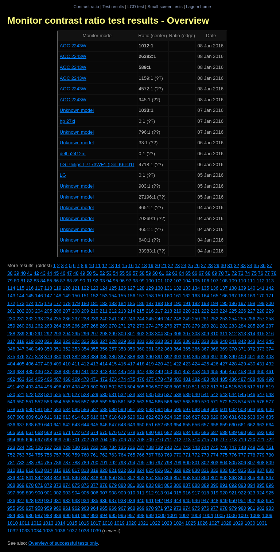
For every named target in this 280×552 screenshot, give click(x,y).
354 (85, 349)
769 (168, 455)
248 (178, 318)
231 (20, 318)
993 (94, 515)
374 (270, 349)
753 (20, 455)
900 (39, 493)
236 (67, 318)
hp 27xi (67, 121)
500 (94, 386)
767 (150, 455)
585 (76, 409)
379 (48, 356)
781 (11, 462)
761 (94, 455)
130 (159, 288)
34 (249, 265)
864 (242, 477)
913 (159, 493)
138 (233, 288)
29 (216, 265)
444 (113, 371)
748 (242, 447)
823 (131, 470)
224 (224, 311)
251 (205, 318)
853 (141, 477)
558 (94, 401)
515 (233, 386)
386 (113, 356)
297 (94, 333)
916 (187, 493)
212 (113, 311)
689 (233, 432)
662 (252, 424)
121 (76, 288)
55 (122, 273)
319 (30, 341)
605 (261, 409)
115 (20, 288)
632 (242, 417)
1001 (172, 515)
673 (85, 432)
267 (85, 326)
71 (227, 273)
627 (196, 417)
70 (220, 273)
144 (20, 295)
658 (214, 424)
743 (196, 447)
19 (150, 265)
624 (168, 417)
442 (94, 371)
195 (224, 303)
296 (85, 333)
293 (58, 333)
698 (48, 439)
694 (11, 439)
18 (144, 265)
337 (196, 341)
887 (187, 485)
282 (224, 326)
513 (214, 386)
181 (94, 303)
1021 (143, 523)
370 (233, 349)
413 (94, 364)
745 (214, 447)
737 (141, 447)
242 (122, 318)
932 (67, 500)
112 (261, 280)
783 (30, 462)
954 (270, 500)
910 (131, 493)
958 (39, 508)
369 (224, 349)
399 (233, 356)
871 (39, 485)
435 (30, 371)
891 (224, 485)
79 (9, 280)
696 (30, 439)
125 (113, 288)
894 (252, 485)
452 (187, 371)
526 (67, 394)
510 (187, 386)
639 (39, 424)
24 (183, 265)
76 (260, 273)
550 (20, 401)
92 (95, 280)
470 (85, 379)
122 (85, 288)
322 (58, 341)
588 (104, 409)
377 (30, 356)
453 (196, 371)
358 (122, 349)
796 (150, 462)
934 (85, 500)
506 (150, 386)
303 (150, 333)
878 (104, 485)
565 (159, 401)
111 (252, 280)
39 (16, 273)
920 (224, 493)
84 (42, 280)
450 (168, 371)
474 (122, 379)
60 (155, 273)
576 (261, 401)
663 (261, 424)
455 (214, 371)
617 (104, 417)
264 (58, 326)
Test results (113, 6)
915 (178, 493)
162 (187, 295)
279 (196, 326)
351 (58, 349)
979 (233, 508)
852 (131, 477)
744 (205, 447)
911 (141, 493)
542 (214, 394)
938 (122, 500)
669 (48, 432)
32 (236, 265)
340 (224, 341)
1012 (36, 523)
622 (150, 417)
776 (233, 455)
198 (252, 303)
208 (76, 311)
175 (39, 303)
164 (205, 295)
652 (159, 424)
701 (76, 439)
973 (178, 508)
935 (94, 500)
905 (85, 493)
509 (178, 386)
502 (113, 386)
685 (196, 432)
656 (196, 424)
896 (270, 485)
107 (214, 280)
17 (137, 265)
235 (58, 318)
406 (30, 364)
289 (20, 333)
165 (214, 295)
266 (76, 326)
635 (270, 417)
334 (168, 341)
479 (168, 379)
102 (168, 280)
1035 (48, 530)
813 (39, 470)
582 (48, 409)
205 (48, 311)
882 (141, 485)
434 (20, 371)
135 (205, 288)
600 (214, 409)
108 (224, 280)
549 (11, 401)
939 (131, 500)
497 (67, 386)
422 (178, 364)
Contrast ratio (86, 6)
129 (150, 288)
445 (122, 371)
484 (214, 379)
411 (76, 364)
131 (168, 288)
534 (141, 394)
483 (205, 379)
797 (159, 462)
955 (11, 508)
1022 (155, 523)
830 (196, 470)
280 (205, 326)
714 (196, 439)
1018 (107, 523)
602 (233, 409)
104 (187, 280)
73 (240, 273)
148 (58, 295)
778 (252, 455)
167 (233, 295)
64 (181, 273)
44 (49, 273)
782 (20, 462)
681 (159, 432)
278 (187, 326)
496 (58, 386)
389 (141, 356)
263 (48, 326)
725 (30, 447)
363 (168, 349)
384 (94, 356)
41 (29, 273)
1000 (160, 515)
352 (67, 349)
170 (261, 295)
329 (122, 341)
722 (270, 439)
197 (242, 303)
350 (48, 349)
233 (39, 318)
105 (196, 280)
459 (252, 371)
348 (30, 349)
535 (150, 394)
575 (252, 401)
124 (104, 288)
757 (58, 455)
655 (187, 424)
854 (150, 477)
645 (94, 424)
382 (76, 356)
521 (20, 394)
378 (39, 356)
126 (122, 288)
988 (48, 515)
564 (150, 401)
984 (11, 515)
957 (30, 508)
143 (11, 295)
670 (58, 432)
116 (30, 288)
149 (67, 295)
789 (85, 462)
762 (104, 455)
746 (224, 447)
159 (159, 295)
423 (187, 364)
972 (168, 508)
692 (261, 432)
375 (11, 356)
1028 (226, 523)
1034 (36, 530)
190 (178, 303)
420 (159, 364)
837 (261, 470)
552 (39, 401)
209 (85, 311)
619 (122, 417)
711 (168, 439)
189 (168, 303)
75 (253, 273)
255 (242, 318)
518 (261, 386)
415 (113, 364)
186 (141, 303)
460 (261, 371)
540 (196, 394)
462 (11, 379)
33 (243, 265)
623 (159, 417)
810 (11, 470)
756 (48, 455)
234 (48, 318)
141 (261, 288)
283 (233, 326)
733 (104, 447)
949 (224, 500)
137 (224, 288)
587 (94, 409)
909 (122, 493)
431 (261, 364)
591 (131, 409)
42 (36, 273)
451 (178, 371)
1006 (231, 515)
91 (89, 280)
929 (39, 500)
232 (30, 318)
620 (131, 417)
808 (261, 462)
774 (214, 455)
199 (261, 303)
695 (20, 439)
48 (75, 273)
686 (205, 432)
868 (11, 485)
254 (233, 318)
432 (270, 364)
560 (113, 401)
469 (76, 379)
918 (205, 493)
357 (113, 349)
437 (48, 371)
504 (131, 386)
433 (11, 371)
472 (104, 379)
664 (270, 424)
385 (104, 356)
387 (122, 356)
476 (141, 379)
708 (141, 439)
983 (270, 508)
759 (76, 455)
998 (141, 515)
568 (187, 401)
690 (242, 432)
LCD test (136, 6)
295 (76, 333)
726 (39, 447)
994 (104, 515)
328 (113, 341)
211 (104, 311)
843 (48, 477)
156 (131, 295)
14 (117, 265)
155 (122, 295)
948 (214, 500)
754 (30, 455)
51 (95, 273)
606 (270, 409)
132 (178, 288)
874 (67, 485)
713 (187, 439)
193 (205, 303)
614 (76, 417)
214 (131, 311)
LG (63, 175)
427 (224, 364)
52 (102, 273)
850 (113, 477)
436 (39, 371)
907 (104, 493)
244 (141, 318)
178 (67, 303)
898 (20, 493)
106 (205, 280)
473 (113, 379)
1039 (95, 530)
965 (104, 508)
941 (150, 500)
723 (11, 447)
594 (159, 409)
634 (261, 417)
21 (163, 265)
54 (115, 273)
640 (48, 424)
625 (178, 417)
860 (205, 477)
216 (150, 311)
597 (187, 409)
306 (178, 333)
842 (39, 477)
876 (85, 485)
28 (210, 265)
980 (242, 508)
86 (56, 280)
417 (131, 364)
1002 (184, 515)
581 (39, 409)
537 (168, 394)
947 (205, 500)
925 (270, 493)
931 (58, 500)
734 (113, 447)
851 (122, 477)
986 (30, 515)
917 (196, 493)
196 (233, 303)
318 (20, 341)
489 (261, 379)
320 (39, 341)
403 (270, 356)
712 (178, 439)
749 (252, 447)
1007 (243, 515)
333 (159, 341)
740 (168, 447)
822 (122, 470)
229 (270, 311)
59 (148, 273)
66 (194, 273)
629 (214, 417)
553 (48, 401)
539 (187, 394)
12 (104, 265)
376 (20, 356)
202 (20, 311)
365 (187, 349)
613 (67, 417)
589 (113, 409)
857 (178, 477)
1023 (167, 523)
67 (201, 273)
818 (85, 470)
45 (56, 273)
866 (261, 477)
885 (168, 485)
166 (224, 295)
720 (252, 439)
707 (131, 439)
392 (168, 356)
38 (9, 273)
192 (196, 303)
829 (187, 470)
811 (20, 470)
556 (76, 401)
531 (113, 394)
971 (159, 508)
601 (224, 409)
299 (113, 333)
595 (168, 409)
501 (104, 386)
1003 (196, 515)
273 (141, 326)
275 (159, 326)
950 (233, 500)
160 (168, 295)
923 (252, 493)
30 (223, 265)
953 (261, 500)
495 (48, 386)
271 (122, 326)
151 (85, 295)
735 (122, 447)
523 (39, 394)
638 (30, 424)
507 (159, 386)
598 (196, 409)
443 (104, 371)
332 (150, 341)
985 (20, 515)
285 (252, 326)
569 (196, 401)
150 (76, 295)
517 (252, 386)
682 (168, 432)
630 (224, 417)
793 (122, 462)
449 (159, 371)
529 (94, 394)
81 (23, 280)
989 (58, 515)
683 (178, 432)
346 (11, 349)
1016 (83, 523)
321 (48, 341)
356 (104, 349)
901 (48, 493)
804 (224, 462)
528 (85, 394)
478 (159, 379)
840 (20, 477)
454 (205, 371)
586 (85, 409)
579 (20, 409)
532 (122, 394)
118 (48, 288)
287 (270, 326)
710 (159, 439)
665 (11, 432)
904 (76, 493)
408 (48, 364)
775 (224, 455)
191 (187, 303)
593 (150, 409)
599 (205, 409)
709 (150, 439)
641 (58, 424)
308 (196, 333)
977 (214, 508)
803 (214, 462)
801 (196, 462)
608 (20, 417)
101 (159, 280)
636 (11, 424)
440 (76, 371)
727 (48, 447)
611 (48, 417)
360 (141, 349)
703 (94, 439)
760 (85, 455)
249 (187, 318)
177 (58, 303)
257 (261, 318)
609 (30, 417)
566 (168, 401)
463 (20, 379)
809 (270, 462)
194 (214, 303)
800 (187, 462)
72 (234, 273)
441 (85, 371)
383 (85, 356)
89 (75, 280)
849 (104, 477)
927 (20, 500)
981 (252, 508)
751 (270, 447)
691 (252, 432)
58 (141, 273)
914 (168, 493)
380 (58, 356)
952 (252, 500)
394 (187, 356)
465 (39, 379)
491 (11, 386)
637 (20, 424)
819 (94, 470)
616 (94, 417)
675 (104, 432)
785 (48, 462)
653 (168, 424)
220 (187, 311)
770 (178, 455)
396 (205, 356)
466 (48, 379)
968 (131, 508)
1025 (190, 523)
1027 (214, 523)
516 (242, 386)
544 (233, 394)
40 (23, 273)
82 (29, 280)
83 (36, 280)
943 (168, 500)
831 (205, 470)
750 (261, 447)
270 (113, 326)
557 (85, 401)
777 (242, 455)
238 (85, 318)
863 (233, 477)
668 (39, 432)
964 (94, 508)
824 (141, 470)
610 (39, 417)
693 (270, 432)
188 (159, 303)
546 (252, 394)
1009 (267, 515)
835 (242, 470)
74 (247, 273)
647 (113, 424)
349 (39, 349)
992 (85, 515)
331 (141, 341)
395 (196, 356)
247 (168, 318)
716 (214, 439)
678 (131, 432)
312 (233, 333)
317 (11, 341)
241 (113, 318)
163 (196, 295)
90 (82, 280)
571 (214, 401)
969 (141, 508)
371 (242, 349)
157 (141, 295)
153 (104, 295)
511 (196, 386)
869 (20, 485)
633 (252, 417)
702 (85, 439)
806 (242, 462)
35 (256, 265)
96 (122, 280)
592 (141, 409)
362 (159, 349)
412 (85, 364)
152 (94, 295)
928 (30, 500)
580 (30, 409)
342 (242, 341)
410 (67, 364)
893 (242, 485)
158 (150, 295)
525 (58, 394)
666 (20, 432)
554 (58, 401)
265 (67, 326)
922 (242, 493)
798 (168, 462)
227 (252, 311)
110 (242, 280)
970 (150, 508)
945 (187, 500)
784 (39, 462)
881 (131, 485)
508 (168, 386)
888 (196, 485)
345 (270, 341)
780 (270, 455)
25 (190, 265)
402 (261, 356)
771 (187, 455)
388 (131, 356)
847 (85, 477)
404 (11, 364)
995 (113, 515)
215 (141, 311)
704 (104, 439)
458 (242, 371)
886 (178, 485)
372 (252, 349)
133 (187, 288)
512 (205, 386)
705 (113, 439)
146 (39, 295)
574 (242, 401)
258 (270, 318)
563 (141, 401)
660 (233, 424)
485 (224, 379)
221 (196, 311)
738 (150, 447)
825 (150, 470)
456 (224, 371)
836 (252, 470)
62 (168, 273)
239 (94, 318)
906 (94, 493)
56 (128, 273)
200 (270, 303)
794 (131, 462)
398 (224, 356)
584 (67, 409)
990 (67, 515)
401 (252, 356)
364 (178, 349)
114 (11, 288)
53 (108, 273)
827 (168, 470)
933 (76, 500)
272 (131, 326)
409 (58, 364)
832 (214, 470)
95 (115, 280)
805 (233, 462)
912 (150, 493)
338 (205, 341)
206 (58, 311)
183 (113, 303)
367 (205, 349)
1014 (60, 523)
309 (205, 333)
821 (113, 470)
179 (76, 303)
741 (178, 447)
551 (30, 401)
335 (178, 341)
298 (104, 333)
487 (242, 379)
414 (104, 364)
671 (67, 432)
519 (270, 386)
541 (205, 394)
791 (104, 462)
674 (94, 432)
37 (269, 265)
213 (122, 311)
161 (178, 295)
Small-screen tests (165, 6)
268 (94, 326)
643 (76, 424)
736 (131, 447)
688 (224, 432)
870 (30, 485)
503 (122, 386)
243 (131, 318)
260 (20, 326)
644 (85, 424)
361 (150, 349)
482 (196, 379)
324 (76, 341)
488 (252, 379)
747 (233, 447)
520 (11, 394)
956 (20, 508)
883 (150, 485)
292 (48, 333)
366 (196, 349)
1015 (72, 523)
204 (39, 311)
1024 (179, 523)
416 (122, 364)
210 (94, 311)
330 (131, 341)
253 (224, 318)
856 (168, 477)
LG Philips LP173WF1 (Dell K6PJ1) (97, 164)
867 (270, 477)
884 (159, 485)
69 (214, 273)
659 (224, 424)
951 (242, 500)
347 (20, 349)
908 (113, 493)
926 (11, 500)
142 (270, 288)
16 (130, 265)
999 (150, 515)
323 (67, 341)
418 (141, 364)
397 (214, 356)
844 (58, 477)
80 (16, 280)
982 (261, 508)
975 (196, 508)
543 (224, 394)
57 (135, 273)
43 (42, 273)
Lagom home (198, 6)
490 (270, 379)
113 (270, 280)
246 (159, 318)
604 (252, 409)
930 (48, 500)
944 (178, 500)
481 (187, 379)
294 (67, 333)
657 (205, 424)
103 (178, 280)
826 (159, 470)
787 (67, 462)
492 (20, 386)
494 (39, 386)
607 (11, 417)
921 (233, 493)
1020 (131, 523)
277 (178, 326)
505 (141, 386)
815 (58, 470)
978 (224, 508)
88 (69, 280)
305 (168, 333)
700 (67, 439)
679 (141, 432)
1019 (119, 523)
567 (178, 401)
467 (58, 379)
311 (224, 333)
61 (161, 273)
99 (141, 280)
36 (262, 265)
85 (49, 280)
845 (67, 477)
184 (122, 303)
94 (108, 280)
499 (85, 386)
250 (196, 318)
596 (178, 409)
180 (85, 303)
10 (91, 265)
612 (58, 417)
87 (62, 280)
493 (30, 386)
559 (104, 401)
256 (252, 318)
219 (178, 311)
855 (159, 477)
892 (233, 485)
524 (48, 394)
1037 (72, 530)
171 (270, 295)
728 (58, 447)
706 (122, 439)
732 (94, 447)
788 (76, 462)
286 (261, 326)
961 (67, 508)
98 (135, 280)
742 (187, 447)
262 (39, 326)
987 (39, 515)
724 (20, 447)
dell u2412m (73, 153)
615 (85, 417)
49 (82, 273)
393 (178, 356)
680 (150, 432)
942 (159, 500)
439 (67, 371)
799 (178, 462)
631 (233, 417)
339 (214, 341)
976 (205, 508)
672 (76, 432)
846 (76, 477)
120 (67, 288)
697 (39, 439)
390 (150, 356)
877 (94, 485)
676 (113, 432)
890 (214, 485)
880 (122, 485)
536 (159, 394)
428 (233, 364)
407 (39, 364)
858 (187, 477)
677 (122, 432)
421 (168, 364)
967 (122, 508)
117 (39, 288)
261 (30, 326)
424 (196, 364)
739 (159, 447)
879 (113, 485)
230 (11, 318)
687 (214, 432)
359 (131, 349)
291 (39, 333)
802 (205, 462)
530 (104, 394)
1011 (24, 523)
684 (187, 432)
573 (233, 401)
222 (205, 311)
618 (113, 417)
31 (229, 265)
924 (261, 493)
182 (104, 303)
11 (98, 265)
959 (48, 508)
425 (205, 364)
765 (131, 455)
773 (205, 455)
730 (76, 447)
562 (131, 401)
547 (261, 394)
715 (205, 439)
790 (94, 462)
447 (141, 371)
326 (94, 341)
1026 (202, 523)
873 (58, 485)
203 (30, 311)
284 (242, 326)
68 (207, 273)
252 (214, 318)
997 (131, 515)
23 (177, 265)
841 (30, 477)
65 (188, 273)
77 (267, 273)
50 (89, 273)
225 (233, 311)
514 (224, 386)
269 (104, 326)
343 (252, 341)
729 (67, 447)
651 (150, 424)
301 (131, 333)
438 (58, 371)
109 (233, 280)
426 (214, 364)
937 (113, 500)
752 (11, 455)
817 (76, 470)
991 (76, 515)
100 (150, 280)
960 (58, 508)
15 (124, 265)
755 (39, 455)
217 (159, 311)
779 (261, 455)
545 (242, 394)
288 (11, 333)
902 (58, 493)
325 (85, 341)
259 (11, 326)
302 (141, 333)
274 (150, 326)
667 (30, 432)
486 (233, 379)
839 (11, 477)
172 (11, 303)
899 (30, 493)
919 (214, 493)
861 (214, 477)
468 (67, 379)
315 (261, 333)
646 (104, 424)
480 (178, 379)
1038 (83, 530)
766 (141, 455)
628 (205, 417)
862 (224, 477)
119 (58, 288)
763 (113, 455)
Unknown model (77, 110)
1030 (250, 523)
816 (67, 470)
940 (141, 500)
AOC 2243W (73, 45)
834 (233, 470)
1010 (12, 523)
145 (30, 295)
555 (67, 401)
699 (58, 439)
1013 (48, 523)
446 (131, 371)
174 (30, 303)
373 (261, 349)
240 (104, 318)
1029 (238, 523)
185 (131, 303)
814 (48, 470)
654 (178, 424)
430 (252, 364)
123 (94, 288)
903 (67, 493)
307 (187, 333)
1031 (261, 523)
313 (242, 333)
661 (242, 424)
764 (122, 455)
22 (170, 265)
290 (30, 333)
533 (131, 394)
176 (48, 303)
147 (48, 295)
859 (196, 477)
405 (20, 364)
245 (150, 318)
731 (85, 447)
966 (113, 508)
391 (159, 356)
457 (233, 371)
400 (242, 356)
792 (113, 462)
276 (168, 326)
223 (214, 311)
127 (131, 288)
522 (30, 394)
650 (141, 424)
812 (30, 470)
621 (141, 417)
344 (261, 341)
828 (178, 470)
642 (67, 424)
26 (196, 265)
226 (242, 311)
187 (150, 303)
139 (242, 288)
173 (20, 303)
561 (122, 401)
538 (178, 394)
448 (150, 371)
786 (58, 462)
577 (270, 401)
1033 (24, 530)
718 (233, 439)
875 (76, 485)
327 (104, 341)
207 (67, 311)
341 (233, 341)
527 (76, 394)
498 (76, 386)
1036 (60, 530)
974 (187, 508)
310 (214, 333)
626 (187, 417)
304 (159, 333)
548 (270, 394)
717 (224, 439)
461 (270, 371)
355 (94, 349)
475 (131, 379)
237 (76, 318)
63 (174, 273)
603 (242, 409)
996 (122, 515)
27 (203, 265)
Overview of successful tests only (63, 543)
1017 (95, 523)
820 (104, 470)
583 (58, 409)
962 (76, 508)
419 (150, 364)
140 (252, 288)
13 (111, 265)
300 (122, 333)
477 (150, 379)
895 (261, 485)
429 (242, 364)
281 (214, 326)
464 (30, 379)
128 (141, 288)
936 (104, 500)
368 (214, 349)
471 (94, 379)
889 (205, 485)
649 (131, 424)
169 (252, 295)
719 (242, 439)
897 (11, 493)
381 (67, 356)
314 (252, 333)
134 (196, 288)
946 (196, 500)
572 (224, 401)
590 (122, 409)
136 (214, 288)
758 (67, 455)
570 (205, 401)
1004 (207, 515)
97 (128, 280)
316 (270, 333)
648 (122, 424)
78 (273, 273)
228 (261, 311)
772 (196, 455)
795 (141, 462)
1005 (219, 515)
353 (76, 349)
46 (62, 273)
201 (11, 311)
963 (85, 508)
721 (261, 439)
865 (252, 477)
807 (252, 462)
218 (168, 311)
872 (48, 485)
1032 (12, 530)
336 (187, 341)
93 (102, 280)
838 (270, 470)
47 (69, 273)
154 (113, 295)
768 (159, 455)
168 (242, 295)
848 (94, 477)
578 (11, 409)
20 (157, 265)
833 (224, 470)
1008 (255, 515)
